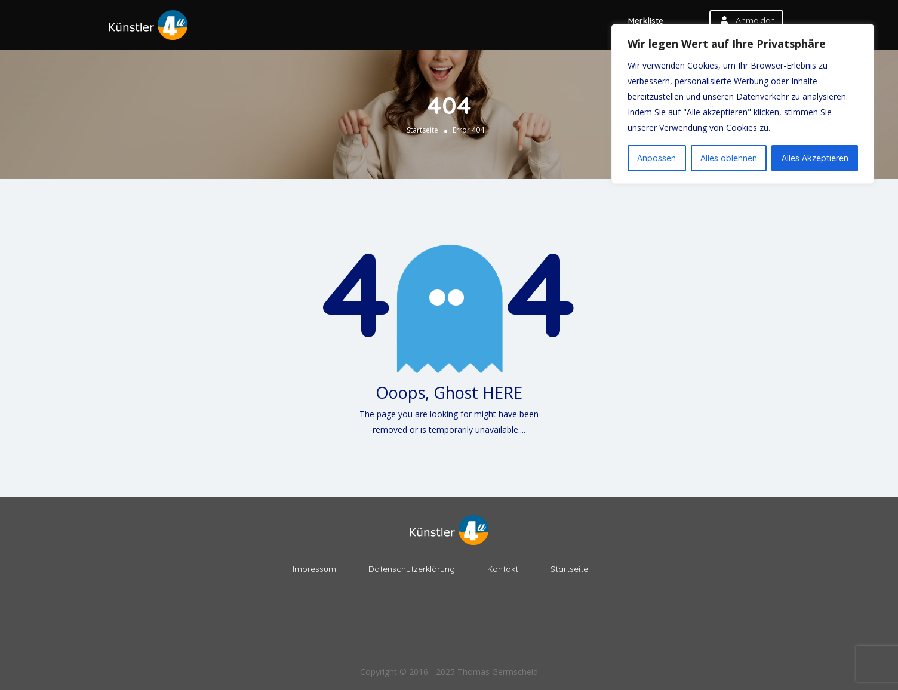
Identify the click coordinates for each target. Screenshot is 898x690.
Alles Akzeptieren (815, 158)
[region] (742, 104)
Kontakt (502, 568)
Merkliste (645, 21)
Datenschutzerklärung (411, 568)
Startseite (422, 130)
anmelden (755, 20)
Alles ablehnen (728, 158)
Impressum (314, 568)
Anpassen (656, 158)
